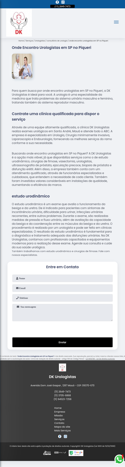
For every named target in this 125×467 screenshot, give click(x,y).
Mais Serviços (62, 430)
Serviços (59, 419)
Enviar (62, 342)
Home (58, 408)
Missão (58, 415)
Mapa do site (62, 426)
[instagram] (63, 2)
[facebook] (57, 2)
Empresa (59, 411)
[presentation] (62, 328)
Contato (59, 423)
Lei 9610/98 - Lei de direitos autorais (100, 359)
